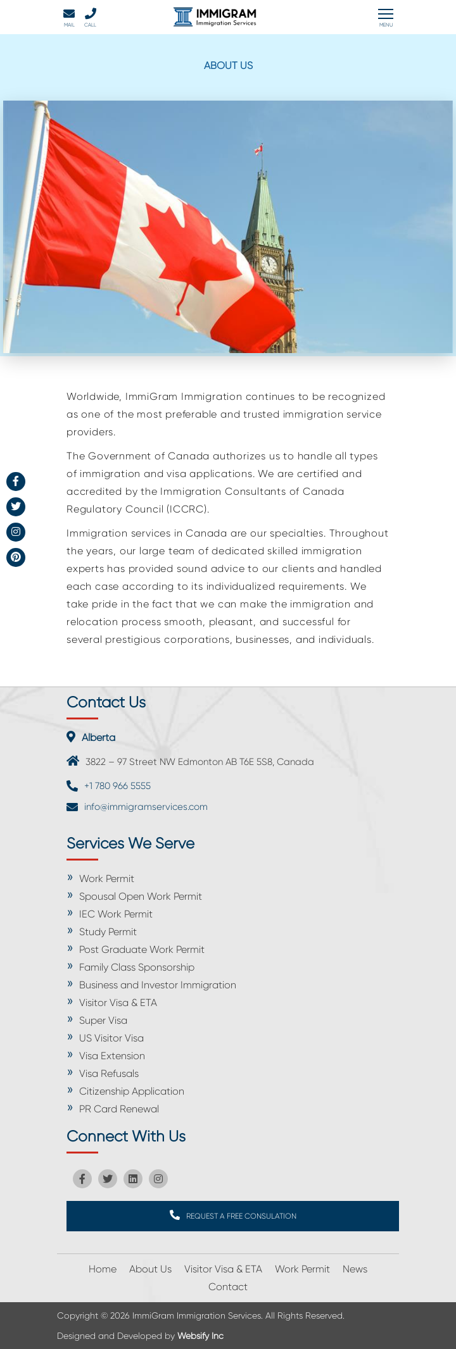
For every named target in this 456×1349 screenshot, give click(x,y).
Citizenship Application (131, 1091)
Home (103, 1269)
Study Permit (108, 932)
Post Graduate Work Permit (142, 949)
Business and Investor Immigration (157, 985)
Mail (69, 18)
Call (90, 18)
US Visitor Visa (111, 1038)
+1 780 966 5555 (117, 786)
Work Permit (106, 879)
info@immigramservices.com (146, 806)
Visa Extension (112, 1056)
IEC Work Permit (116, 914)
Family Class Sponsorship (136, 967)
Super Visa (103, 1020)
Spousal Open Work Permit (140, 896)
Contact (228, 1287)
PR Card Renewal (119, 1109)
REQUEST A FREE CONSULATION (233, 1215)
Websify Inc (200, 1336)
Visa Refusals (109, 1073)
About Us (150, 1269)
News (355, 1269)
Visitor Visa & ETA (118, 1003)
